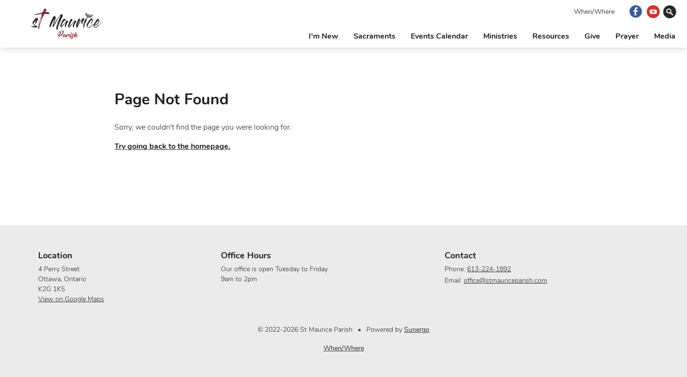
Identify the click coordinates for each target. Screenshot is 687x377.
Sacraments (375, 36)
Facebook (636, 11)
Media (665, 36)
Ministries (500, 36)
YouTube (653, 11)
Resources (550, 36)
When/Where (594, 11)
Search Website (670, 11)
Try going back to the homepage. (172, 146)
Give (592, 36)
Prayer (627, 36)
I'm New (323, 36)
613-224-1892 (489, 269)
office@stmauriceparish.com (505, 280)
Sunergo (416, 329)
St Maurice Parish (65, 24)
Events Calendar (439, 36)
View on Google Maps (71, 299)
